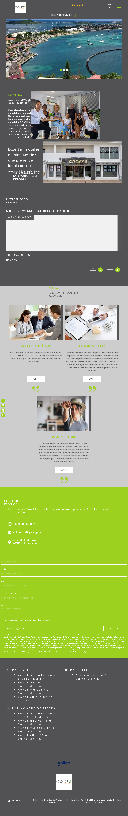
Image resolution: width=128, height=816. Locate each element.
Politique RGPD (90, 802)
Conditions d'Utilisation (64, 652)
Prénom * (7, 569)
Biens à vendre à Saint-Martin (91, 677)
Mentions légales (98, 800)
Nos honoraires (73, 800)
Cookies (100, 802)
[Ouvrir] (109, 6)
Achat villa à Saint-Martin (36, 698)
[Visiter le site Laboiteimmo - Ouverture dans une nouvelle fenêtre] (15, 801)
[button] (61, 70)
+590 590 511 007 (24, 524)
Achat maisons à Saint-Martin (33, 691)
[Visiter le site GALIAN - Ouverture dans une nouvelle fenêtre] (64, 763)
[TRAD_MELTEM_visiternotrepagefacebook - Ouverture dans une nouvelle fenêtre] (3, 401)
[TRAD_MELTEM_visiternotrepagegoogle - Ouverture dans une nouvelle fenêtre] (3, 410)
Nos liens (117, 800)
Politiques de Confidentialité (41, 652)
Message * (7, 606)
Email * (5, 581)
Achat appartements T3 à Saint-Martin (37, 715)
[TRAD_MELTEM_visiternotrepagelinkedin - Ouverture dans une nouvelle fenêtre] (3, 415)
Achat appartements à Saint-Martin (37, 677)
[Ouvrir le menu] (119, 6)
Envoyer (113, 628)
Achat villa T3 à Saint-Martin (33, 736)
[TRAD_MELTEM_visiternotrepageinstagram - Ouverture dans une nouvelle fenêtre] (3, 406)
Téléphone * (8, 594)
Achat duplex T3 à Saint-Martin (35, 722)
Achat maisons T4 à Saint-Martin (36, 729)
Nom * (5, 557)
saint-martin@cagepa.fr (28, 532)
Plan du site (85, 800)
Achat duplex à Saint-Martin (32, 684)
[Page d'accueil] (20, 7)
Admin (109, 800)
